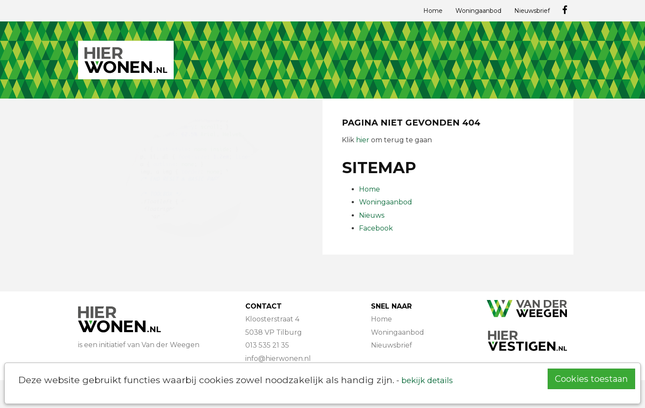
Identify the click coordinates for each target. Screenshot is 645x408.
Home (433, 11)
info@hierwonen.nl (278, 358)
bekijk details (427, 380)
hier (363, 140)
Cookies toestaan (591, 379)
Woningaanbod (478, 11)
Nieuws (372, 215)
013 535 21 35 (267, 345)
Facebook (376, 228)
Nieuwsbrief (532, 11)
